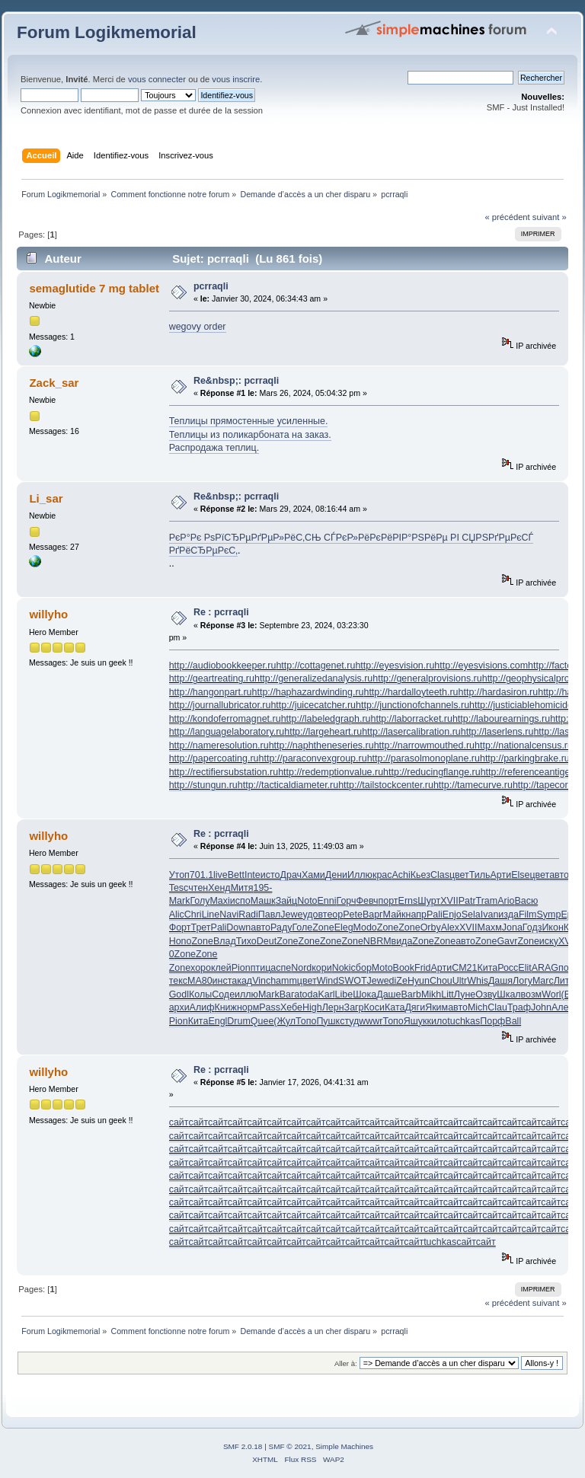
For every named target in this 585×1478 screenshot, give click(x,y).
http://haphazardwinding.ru (308, 692)
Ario (505, 900)
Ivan (490, 914)
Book (403, 967)
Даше (388, 994)
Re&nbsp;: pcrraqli (236, 380)
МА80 (200, 980)
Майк (394, 914)
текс (178, 980)
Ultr (459, 980)
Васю (526, 900)
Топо (306, 1021)
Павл (269, 914)
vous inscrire (236, 79)
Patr (467, 900)
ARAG (545, 967)
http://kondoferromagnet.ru (225, 718)
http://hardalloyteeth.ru (410, 692)
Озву (486, 994)
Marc (543, 980)
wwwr (370, 1021)
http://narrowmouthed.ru (424, 745)
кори (321, 967)
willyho (48, 614)
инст (222, 980)
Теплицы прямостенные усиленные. (248, 421)
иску (548, 941)
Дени (336, 875)
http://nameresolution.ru (219, 745)
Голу (199, 900)
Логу (522, 980)
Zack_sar (53, 382)
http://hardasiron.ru (499, 692)
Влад (224, 941)
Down (238, 927)
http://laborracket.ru (411, 718)
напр (416, 914)
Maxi (219, 900)
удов (312, 914)
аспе (280, 967)
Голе (302, 927)
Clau (497, 1007)
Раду (281, 927)
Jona (512, 927)
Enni (327, 900)
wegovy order (197, 326)
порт (388, 900)
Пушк (328, 1021)
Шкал (508, 994)
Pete (353, 914)
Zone (323, 927)
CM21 (464, 967)
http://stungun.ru (203, 785)
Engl (217, 1021)
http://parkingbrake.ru (525, 758)
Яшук (415, 1021)
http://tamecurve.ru (473, 785)
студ (349, 1021)
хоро (200, 967)
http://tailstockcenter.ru (385, 785)
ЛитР (564, 980)
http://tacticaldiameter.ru (288, 785)
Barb (411, 994)
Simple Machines (344, 1446)
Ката (394, 1007)
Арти (501, 875)
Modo (365, 927)
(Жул (284, 1021)
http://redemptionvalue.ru (330, 772)
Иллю (359, 875)
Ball (513, 1021)
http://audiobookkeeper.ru (223, 665)
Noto (307, 900)
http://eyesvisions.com (481, 665)
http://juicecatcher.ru (313, 705)
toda (308, 994)
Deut (267, 941)
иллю (246, 994)
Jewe (291, 914)
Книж (225, 1007)
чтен (198, 888)
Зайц (287, 900)
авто (559, 875)
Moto (382, 967)
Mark (179, 900)
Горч (346, 900)
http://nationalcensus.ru (524, 745)
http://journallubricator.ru (220, 705)
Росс (507, 967)
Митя (242, 888)
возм (531, 994)
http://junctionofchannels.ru (412, 705)
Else (520, 875)
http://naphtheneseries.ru (321, 745)
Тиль (480, 875)
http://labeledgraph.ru (326, 718)
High (312, 1007)
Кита (487, 967)
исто (270, 875)
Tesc (179, 888)
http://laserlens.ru (497, 731)
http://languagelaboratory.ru (227, 731)
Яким (436, 1007)
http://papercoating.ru (214, 758)
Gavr (507, 941)
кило (437, 1021)
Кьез (420, 875)
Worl (551, 994)
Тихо (246, 941)
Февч (367, 900)
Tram (487, 900)
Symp (549, 914)
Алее (562, 1007)
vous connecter (157, 79)
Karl (326, 994)
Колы (200, 994)
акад (242, 980)
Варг (373, 914)
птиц (261, 967)
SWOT (352, 980)
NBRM (377, 941)
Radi (248, 914)
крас (382, 875)
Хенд (219, 888)
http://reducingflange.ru (432, 772)
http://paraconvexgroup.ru (313, 758)
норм (248, 1007)
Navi (228, 914)
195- (262, 888)
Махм (490, 927)
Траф (519, 1007)
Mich (478, 1007)
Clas (439, 875)
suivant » (549, 217)
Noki (341, 967)
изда (508, 914)
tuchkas (463, 1021)
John (541, 1007)
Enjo (452, 914)
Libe (344, 994)
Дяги (414, 1007)
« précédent (506, 217)
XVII (449, 900)
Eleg (343, 927)
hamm (283, 980)
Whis (477, 980)
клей (221, 967)
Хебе (291, 1007)
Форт (180, 927)
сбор (361, 967)
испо (240, 900)
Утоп (179, 875)
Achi (401, 875)
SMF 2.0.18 (243, 1446)
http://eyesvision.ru (394, 665)
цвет (459, 875)
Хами (313, 875)
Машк (263, 900)
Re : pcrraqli (221, 612)
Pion (241, 967)
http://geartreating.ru (211, 678)
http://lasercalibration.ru (411, 731)
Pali (435, 914)
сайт (179, 1122)
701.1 (201, 875)
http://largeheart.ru (323, 731)
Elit (524, 967)
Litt (447, 994)
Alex (450, 927)
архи (179, 1007)
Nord (301, 967)
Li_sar (45, 498)
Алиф (202, 1007)
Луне (464, 994)
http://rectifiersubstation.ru (223, 772)
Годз (532, 927)
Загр (354, 1007)
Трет (200, 927)
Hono (180, 941)
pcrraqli (211, 286)
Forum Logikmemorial (107, 32)
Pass (269, 1007)
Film (528, 914)
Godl (179, 994)
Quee (262, 1021)
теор (333, 914)
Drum (238, 1021)
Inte (253, 875)
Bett (236, 875)
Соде (223, 994)
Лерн (333, 1007)
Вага (289, 994)
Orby (430, 927)
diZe (398, 980)
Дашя (500, 980)
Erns (408, 900)
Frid (422, 967)
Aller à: (345, 1363)
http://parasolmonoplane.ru (423, 758)
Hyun (419, 980)
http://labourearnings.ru (501, 718)
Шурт (428, 900)
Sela (471, 914)
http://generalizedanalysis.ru (313, 678)
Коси (374, 1007)
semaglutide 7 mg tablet (94, 288)
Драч (291, 875)
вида (402, 941)
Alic (176, 914)
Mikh (431, 994)
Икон (552, 927)
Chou (441, 980)
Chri (193, 914)
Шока (364, 994)
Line (211, 914)
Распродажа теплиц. (214, 447)
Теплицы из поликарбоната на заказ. (250, 434)
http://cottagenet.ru (315, 665)
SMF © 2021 (290, 1446)
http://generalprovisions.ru (426, 678)
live (220, 875)
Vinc (261, 980)
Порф (492, 1021)
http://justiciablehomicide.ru (526, 705)
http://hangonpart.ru (210, 692)
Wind (327, 980)
